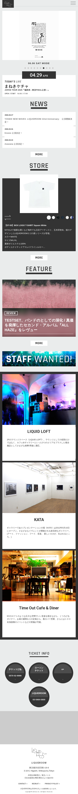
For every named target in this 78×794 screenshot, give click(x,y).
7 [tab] (43, 68)
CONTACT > (22, 784)
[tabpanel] (39, 38)
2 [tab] (28, 68)
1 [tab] (25, 68)
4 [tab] (34, 68)
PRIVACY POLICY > (52, 784)
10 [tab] (53, 68)
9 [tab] (50, 68)
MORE (39, 154)
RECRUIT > (36, 784)
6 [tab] (40, 68)
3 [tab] (31, 68)
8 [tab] (46, 68)
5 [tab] (37, 68)
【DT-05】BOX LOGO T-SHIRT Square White (25, 225)
